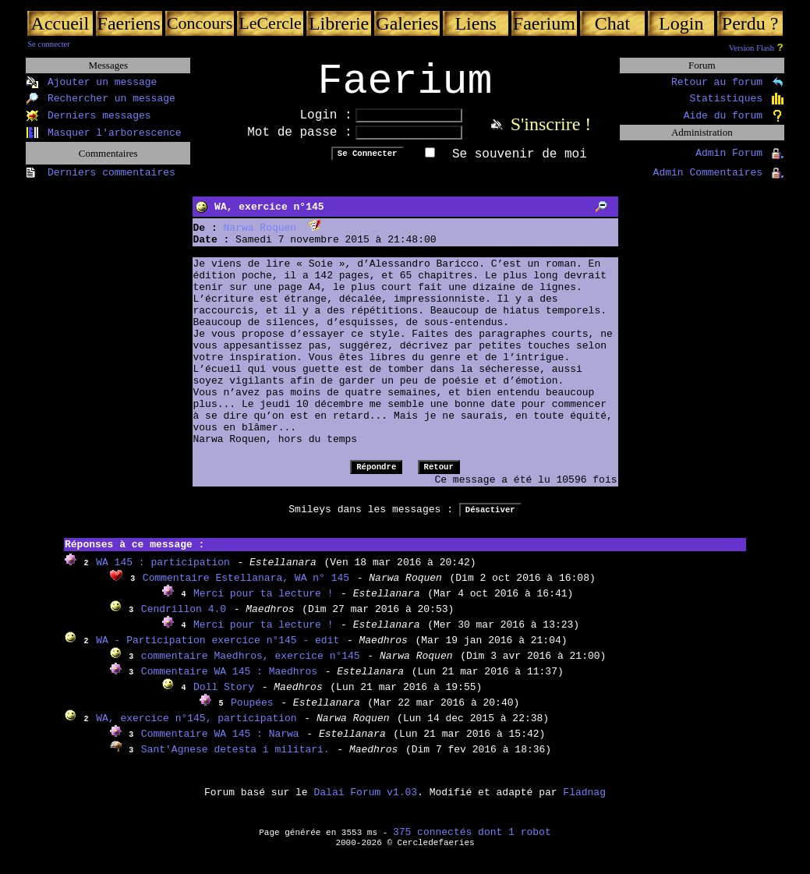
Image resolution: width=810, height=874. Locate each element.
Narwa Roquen (260, 238)
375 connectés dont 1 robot (472, 842)
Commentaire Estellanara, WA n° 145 (246, 588)
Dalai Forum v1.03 (365, 803)
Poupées (252, 713)
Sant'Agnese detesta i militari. (235, 760)
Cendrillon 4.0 (183, 619)
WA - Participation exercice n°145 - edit (217, 650)
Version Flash (751, 48)
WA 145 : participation (163, 573)
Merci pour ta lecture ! (263, 604)
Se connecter (48, 44)
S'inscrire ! (551, 134)
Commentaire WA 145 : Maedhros (229, 682)
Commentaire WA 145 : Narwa (220, 744)
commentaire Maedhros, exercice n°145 (250, 666)
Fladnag (584, 803)
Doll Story (223, 697)
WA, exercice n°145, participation (196, 728)
